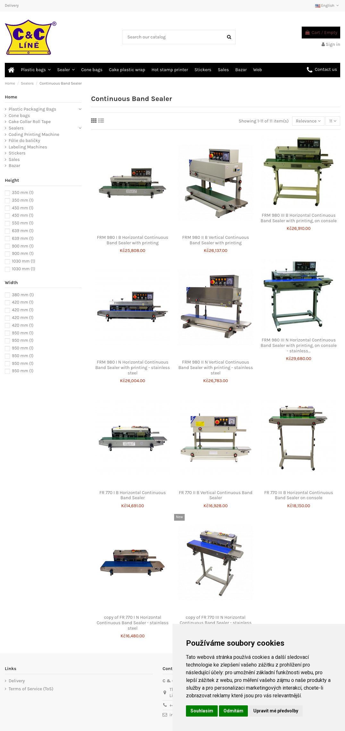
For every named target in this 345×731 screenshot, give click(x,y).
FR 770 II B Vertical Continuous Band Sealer (216, 495)
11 (332, 121)
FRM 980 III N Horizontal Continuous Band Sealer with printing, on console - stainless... (299, 345)
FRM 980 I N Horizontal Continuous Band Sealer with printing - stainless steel (132, 367)
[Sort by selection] (308, 121)
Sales (14, 159)
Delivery (12, 5)
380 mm (23, 294)
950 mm (22, 333)
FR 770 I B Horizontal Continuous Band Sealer (132, 495)
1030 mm (23, 261)
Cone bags (19, 115)
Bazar (14, 165)
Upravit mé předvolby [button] (275, 710)
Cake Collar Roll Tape (30, 121)
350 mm (22, 192)
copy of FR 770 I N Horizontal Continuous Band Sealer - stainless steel (132, 623)
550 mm (22, 223)
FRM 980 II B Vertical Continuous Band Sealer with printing (215, 240)
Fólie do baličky (24, 140)
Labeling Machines (28, 147)
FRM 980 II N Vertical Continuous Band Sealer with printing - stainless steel (215, 367)
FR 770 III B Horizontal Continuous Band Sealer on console (298, 495)
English (327, 5)
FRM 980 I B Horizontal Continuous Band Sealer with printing (132, 240)
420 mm (22, 302)
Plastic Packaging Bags (32, 109)
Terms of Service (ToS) (31, 689)
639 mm (22, 230)
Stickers (17, 153)
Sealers (16, 128)
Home (11, 97)
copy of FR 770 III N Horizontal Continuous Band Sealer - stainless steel (215, 623)
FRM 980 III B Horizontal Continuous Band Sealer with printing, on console (299, 218)
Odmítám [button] (233, 710)
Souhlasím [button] (201, 710)
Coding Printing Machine (34, 134)
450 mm (22, 208)
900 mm (23, 246)
